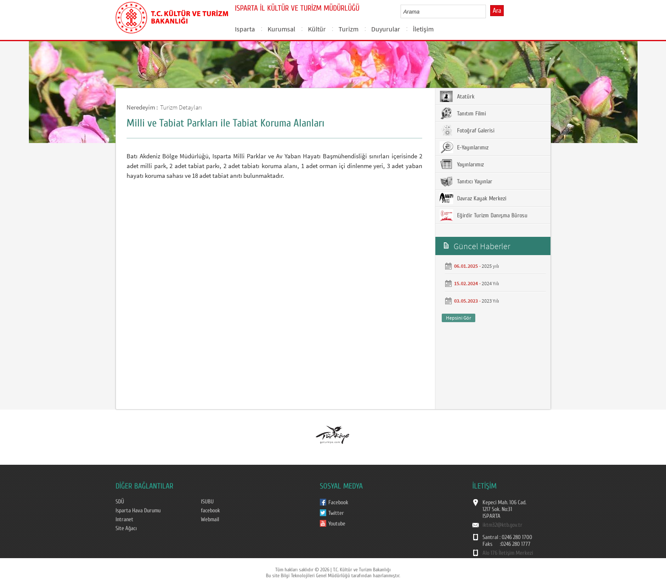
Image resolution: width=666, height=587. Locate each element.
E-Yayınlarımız (464, 147)
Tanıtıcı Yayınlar (466, 181)
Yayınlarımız (462, 164)
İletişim (423, 29)
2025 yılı (490, 266)
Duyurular (385, 29)
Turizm (348, 29)
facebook (210, 510)
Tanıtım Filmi (463, 113)
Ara (497, 10)
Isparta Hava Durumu (138, 510)
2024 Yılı (490, 283)
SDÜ (120, 501)
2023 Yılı (490, 301)
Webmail (210, 519)
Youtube (336, 523)
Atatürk (457, 96)
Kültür (317, 29)
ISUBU (207, 501)
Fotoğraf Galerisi (467, 130)
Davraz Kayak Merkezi (473, 198)
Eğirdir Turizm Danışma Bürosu (484, 215)
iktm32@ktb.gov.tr (502, 525)
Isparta (245, 29)
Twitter (336, 513)
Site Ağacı (126, 528)
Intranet (124, 519)
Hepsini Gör (458, 318)
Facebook (338, 502)
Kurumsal (281, 29)
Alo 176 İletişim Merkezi (508, 553)
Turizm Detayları (181, 107)
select (488, 11)
